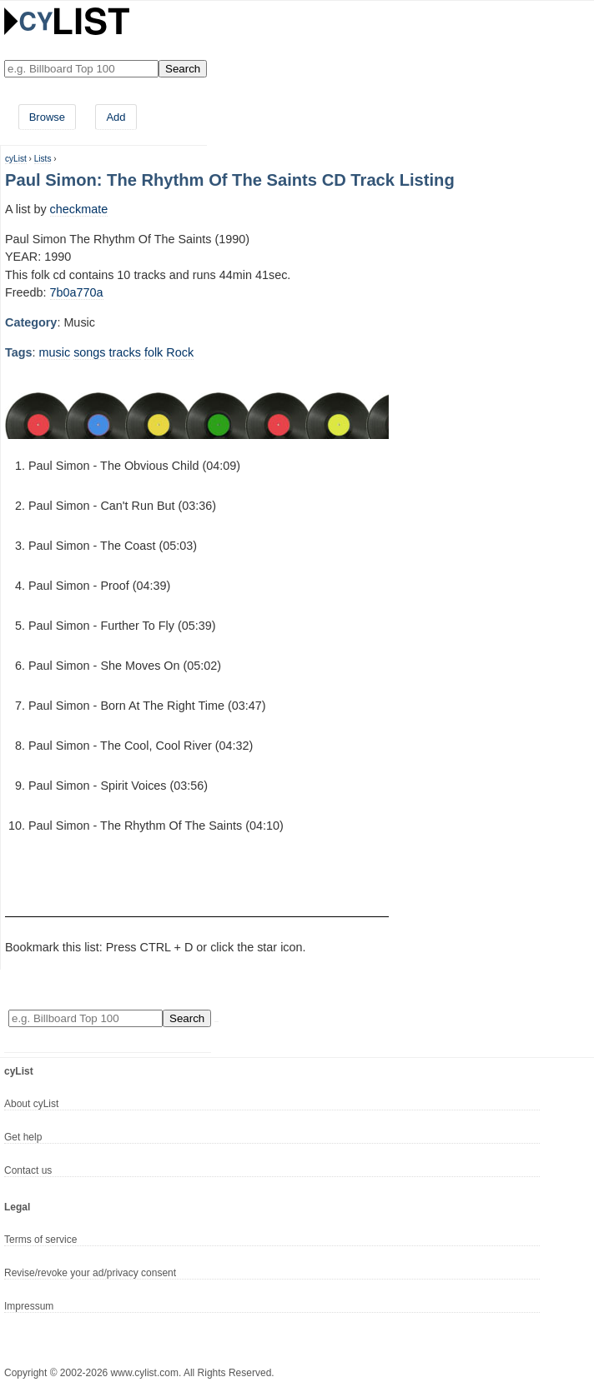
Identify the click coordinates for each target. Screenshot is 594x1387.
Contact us (28, 1170)
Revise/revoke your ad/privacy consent (90, 1273)
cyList (16, 158)
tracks (125, 352)
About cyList (31, 1104)
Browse (47, 117)
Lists (43, 158)
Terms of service (40, 1239)
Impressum (28, 1306)
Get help (23, 1137)
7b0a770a (76, 292)
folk (153, 352)
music (55, 352)
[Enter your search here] (81, 68)
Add (115, 117)
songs (89, 352)
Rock (180, 352)
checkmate (79, 209)
